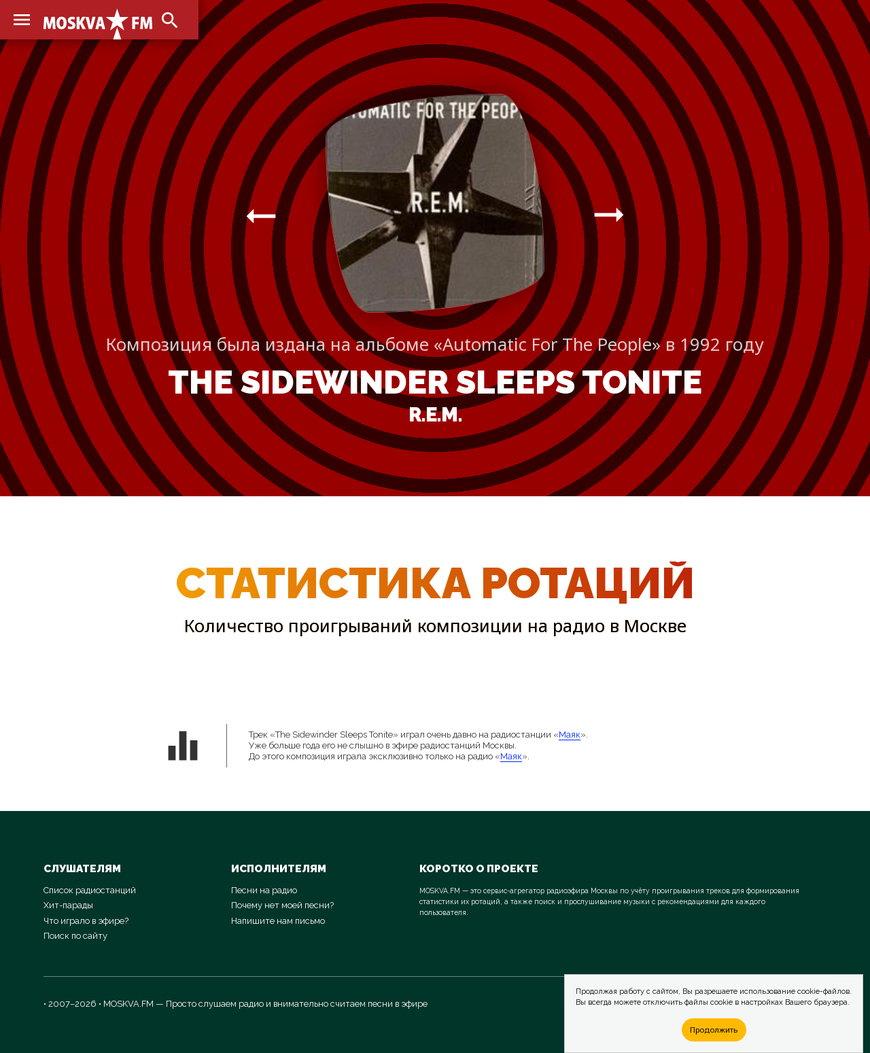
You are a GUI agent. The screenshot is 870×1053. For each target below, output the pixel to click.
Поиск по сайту (75, 936)
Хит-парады (68, 905)
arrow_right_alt (261, 215)
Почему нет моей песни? (282, 905)
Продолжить (713, 1029)
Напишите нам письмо (278, 921)
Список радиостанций (90, 890)
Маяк (569, 734)
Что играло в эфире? (86, 921)
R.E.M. (435, 414)
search (170, 20)
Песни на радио (264, 890)
